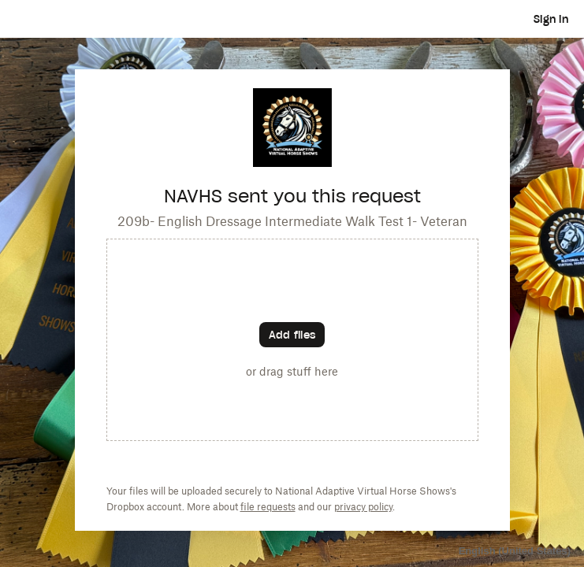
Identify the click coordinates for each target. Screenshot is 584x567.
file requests (268, 507)
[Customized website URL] (292, 162)
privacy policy (363, 507)
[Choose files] (292, 334)
